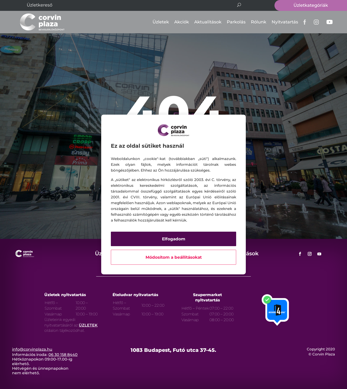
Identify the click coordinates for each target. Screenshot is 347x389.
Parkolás (236, 22)
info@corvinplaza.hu (32, 349)
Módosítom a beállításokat (174, 257)
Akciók (181, 22)
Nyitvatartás (285, 22)
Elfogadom (173, 238)
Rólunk (258, 22)
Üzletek (161, 22)
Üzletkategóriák (311, 5)
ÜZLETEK (88, 325)
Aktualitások (207, 22)
